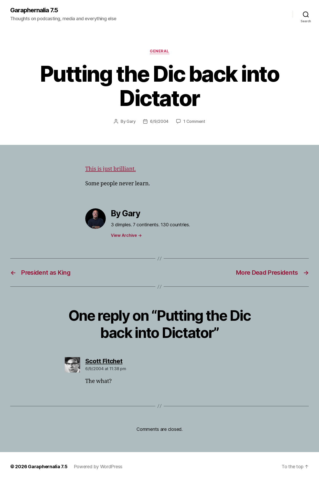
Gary (130, 121)
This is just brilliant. (110, 169)
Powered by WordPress (98, 466)
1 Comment (194, 121)
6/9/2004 (159, 121)
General (159, 51)
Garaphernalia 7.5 (34, 10)
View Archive (126, 235)
